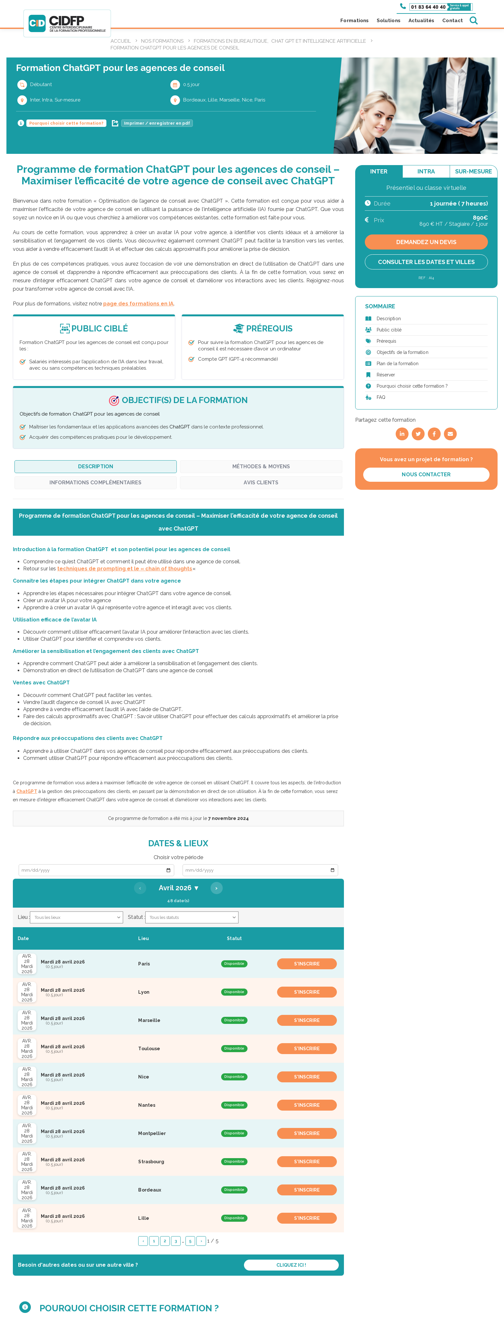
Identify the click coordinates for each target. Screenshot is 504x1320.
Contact (452, 20)
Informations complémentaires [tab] (95, 483)
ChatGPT (26, 791)
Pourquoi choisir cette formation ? (412, 386)
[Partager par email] (450, 433)
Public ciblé (389, 329)
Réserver (386, 374)
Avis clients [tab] (261, 483)
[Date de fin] (260, 870)
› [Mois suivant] (216, 887)
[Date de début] (96, 870)
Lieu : (24, 917)
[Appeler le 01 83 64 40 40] (436, 6)
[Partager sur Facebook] (434, 433)
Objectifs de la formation (402, 352)
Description (389, 318)
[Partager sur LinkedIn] (402, 433)
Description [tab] (95, 466)
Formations (354, 20)
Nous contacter (426, 474)
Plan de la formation (398, 363)
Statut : (136, 917)
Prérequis (387, 341)
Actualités (422, 20)
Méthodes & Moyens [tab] (261, 466)
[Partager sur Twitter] (418, 433)
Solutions (389, 20)
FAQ (381, 397)
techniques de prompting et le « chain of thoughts (124, 569)
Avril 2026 (178, 888)
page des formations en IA (138, 304)
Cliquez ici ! (291, 1265)
